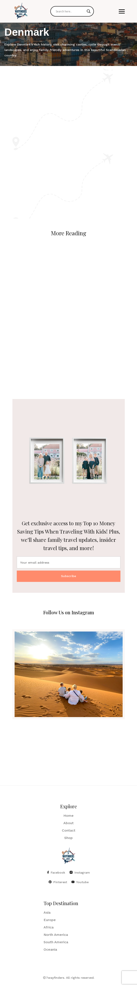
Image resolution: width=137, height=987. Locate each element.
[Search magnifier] (89, 11)
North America (56, 935)
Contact (68, 830)
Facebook (56, 872)
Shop (68, 838)
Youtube (80, 882)
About (68, 823)
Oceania (50, 949)
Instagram (79, 872)
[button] (122, 11)
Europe (50, 920)
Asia (47, 912)
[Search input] (70, 11)
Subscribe (68, 576)
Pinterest (58, 882)
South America (56, 942)
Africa (49, 927)
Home (68, 816)
